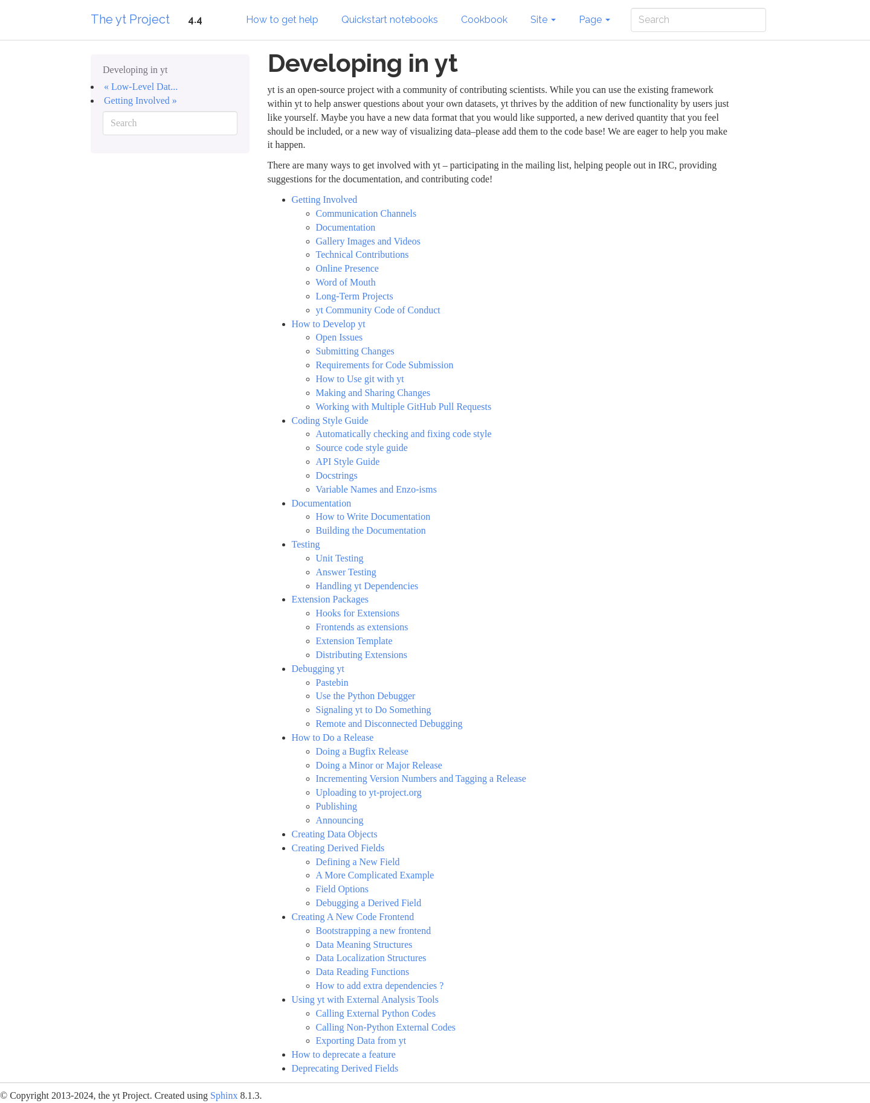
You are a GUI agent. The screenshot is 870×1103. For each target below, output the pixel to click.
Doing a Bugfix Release (362, 751)
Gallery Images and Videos (368, 241)
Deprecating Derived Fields (345, 1068)
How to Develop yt (329, 324)
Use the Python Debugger (366, 696)
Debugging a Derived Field (369, 903)
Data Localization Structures (371, 958)
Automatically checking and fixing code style (404, 434)
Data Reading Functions (363, 972)
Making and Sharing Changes (373, 393)
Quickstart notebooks (389, 19)
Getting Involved (325, 199)
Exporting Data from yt (361, 1040)
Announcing (340, 820)
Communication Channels (366, 213)
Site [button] (543, 19)
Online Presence (347, 268)
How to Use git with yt (360, 379)
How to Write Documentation (373, 516)
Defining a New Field (358, 862)
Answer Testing (346, 572)
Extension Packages (330, 599)
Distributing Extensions (362, 655)
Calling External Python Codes (376, 1013)
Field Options (342, 889)
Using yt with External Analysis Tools (365, 999)
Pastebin (332, 682)
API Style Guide (348, 461)
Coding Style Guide (330, 420)
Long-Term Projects (354, 296)
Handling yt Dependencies (367, 586)
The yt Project (130, 19)
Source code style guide (362, 448)
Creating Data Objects (335, 834)
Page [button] (594, 19)
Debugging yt (318, 668)
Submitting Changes (355, 351)
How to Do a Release (333, 737)
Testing (306, 544)
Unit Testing (340, 558)
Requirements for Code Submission (385, 365)
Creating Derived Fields (338, 848)
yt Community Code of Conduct (378, 310)
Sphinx (223, 1095)
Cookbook (484, 19)
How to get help (282, 19)
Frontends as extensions (362, 627)
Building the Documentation (371, 530)
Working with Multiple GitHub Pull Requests (404, 406)
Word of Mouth (346, 282)
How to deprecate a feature (344, 1054)
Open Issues (339, 337)
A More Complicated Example (375, 875)
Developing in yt (135, 70)
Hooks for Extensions (358, 613)
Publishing (336, 806)
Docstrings (337, 475)
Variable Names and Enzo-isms (376, 489)
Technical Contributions (362, 254)
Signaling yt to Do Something (373, 710)
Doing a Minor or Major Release (379, 765)
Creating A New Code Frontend (353, 917)
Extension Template (354, 641)
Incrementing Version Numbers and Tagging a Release (421, 778)
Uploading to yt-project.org (369, 792)
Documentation (346, 227)
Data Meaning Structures (364, 944)
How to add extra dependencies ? (380, 985)
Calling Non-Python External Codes (386, 1027)
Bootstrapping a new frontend (373, 931)
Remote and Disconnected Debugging (389, 723)
